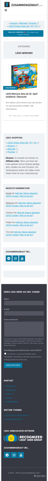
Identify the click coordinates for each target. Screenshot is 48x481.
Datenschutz (11, 390)
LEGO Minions (10, 88)
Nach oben (39, 476)
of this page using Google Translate (23, 33)
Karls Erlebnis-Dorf (14, 419)
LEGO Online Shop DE (19, 26)
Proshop (32, 23)
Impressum (11, 386)
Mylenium (10, 203)
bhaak (8, 193)
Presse (9, 398)
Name (7, 299)
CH (36, 26)
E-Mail (6, 309)
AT (32, 26)
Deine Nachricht (11, 320)
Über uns (10, 394)
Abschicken (13, 365)
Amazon (14, 23)
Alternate (23, 23)
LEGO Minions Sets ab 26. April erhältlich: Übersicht (22, 95)
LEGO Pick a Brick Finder (17, 415)
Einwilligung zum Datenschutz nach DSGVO (23, 350)
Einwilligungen (12, 402)
